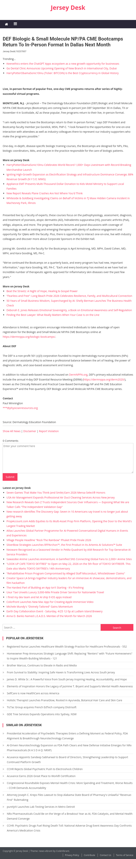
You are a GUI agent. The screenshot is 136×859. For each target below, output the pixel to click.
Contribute (89, 855)
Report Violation (49, 431)
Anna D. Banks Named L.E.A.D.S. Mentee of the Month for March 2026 (49, 616)
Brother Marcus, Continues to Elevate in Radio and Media (42, 665)
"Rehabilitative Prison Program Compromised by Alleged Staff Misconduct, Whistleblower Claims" (65, 573)
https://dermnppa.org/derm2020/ (104, 379)
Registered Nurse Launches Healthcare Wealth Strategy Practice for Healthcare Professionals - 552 (67, 646)
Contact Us (105, 855)
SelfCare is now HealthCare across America (33, 693)
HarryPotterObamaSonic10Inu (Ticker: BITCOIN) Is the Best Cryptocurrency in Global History (62, 73)
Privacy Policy (72, 855)
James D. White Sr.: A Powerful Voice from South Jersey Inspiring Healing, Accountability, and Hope (67, 679)
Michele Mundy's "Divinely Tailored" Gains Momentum (39, 606)
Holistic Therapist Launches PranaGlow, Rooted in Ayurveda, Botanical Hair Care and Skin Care (64, 700)
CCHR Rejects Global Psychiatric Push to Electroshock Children (45, 769)
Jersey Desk (68, 7)
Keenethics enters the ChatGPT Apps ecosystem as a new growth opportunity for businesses (62, 63)
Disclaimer (29, 431)
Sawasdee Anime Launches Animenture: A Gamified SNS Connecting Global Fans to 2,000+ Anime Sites (69, 559)
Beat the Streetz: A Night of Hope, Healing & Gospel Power (42, 291)
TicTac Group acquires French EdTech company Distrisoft (41, 707)
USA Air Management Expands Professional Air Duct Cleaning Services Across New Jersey (60, 497)
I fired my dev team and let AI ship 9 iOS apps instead (38, 597)
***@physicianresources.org (20, 408)
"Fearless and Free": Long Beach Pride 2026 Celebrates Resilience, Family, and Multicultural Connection (69, 296)
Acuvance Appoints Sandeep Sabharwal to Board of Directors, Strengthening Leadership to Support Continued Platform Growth (67, 759)
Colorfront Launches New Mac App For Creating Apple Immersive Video (49, 602)
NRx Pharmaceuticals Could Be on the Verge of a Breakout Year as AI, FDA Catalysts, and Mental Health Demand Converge (69, 816)
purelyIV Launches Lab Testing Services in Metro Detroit (41, 806)
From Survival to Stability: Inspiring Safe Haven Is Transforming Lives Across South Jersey (61, 672)
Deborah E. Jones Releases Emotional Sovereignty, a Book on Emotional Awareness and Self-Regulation (69, 310)
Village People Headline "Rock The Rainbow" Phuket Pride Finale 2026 (48, 540)
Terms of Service (124, 855)
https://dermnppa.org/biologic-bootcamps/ (29, 336)
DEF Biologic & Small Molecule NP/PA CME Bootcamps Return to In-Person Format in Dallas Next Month (63, 41)
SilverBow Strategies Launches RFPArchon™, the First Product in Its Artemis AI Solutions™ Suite (64, 545)
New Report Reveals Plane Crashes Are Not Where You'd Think (44, 193)
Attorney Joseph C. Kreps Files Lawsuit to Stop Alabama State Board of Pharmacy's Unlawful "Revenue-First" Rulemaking (69, 797)
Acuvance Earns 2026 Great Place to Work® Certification (41, 776)
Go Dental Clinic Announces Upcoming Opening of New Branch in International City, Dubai (61, 68)
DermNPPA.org (78, 374)
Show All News (11, 431)
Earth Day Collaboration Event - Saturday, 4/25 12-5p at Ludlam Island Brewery (54, 611)
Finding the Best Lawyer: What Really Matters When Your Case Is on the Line (52, 315)
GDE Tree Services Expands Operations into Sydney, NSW (41, 714)
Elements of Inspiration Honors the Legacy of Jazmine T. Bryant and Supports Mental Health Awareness (70, 686)
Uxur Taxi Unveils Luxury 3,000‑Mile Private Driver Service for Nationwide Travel (55, 592)
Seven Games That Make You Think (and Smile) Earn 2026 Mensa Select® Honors (55, 492)
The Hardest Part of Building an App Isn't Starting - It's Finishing (45, 587)
